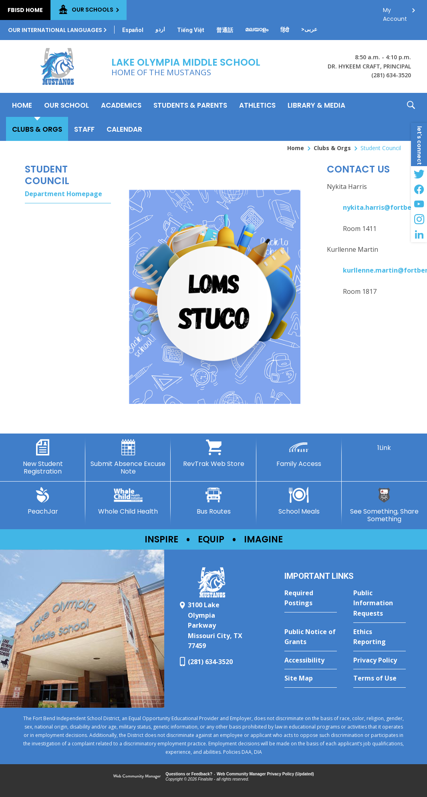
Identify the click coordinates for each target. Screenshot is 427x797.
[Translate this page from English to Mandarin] (224, 30)
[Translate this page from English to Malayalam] (256, 29)
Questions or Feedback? (188, 774)
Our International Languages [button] (55, 30)
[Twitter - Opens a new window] (419, 174)
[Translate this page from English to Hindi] (284, 30)
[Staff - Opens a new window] (84, 129)
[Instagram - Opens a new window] (419, 219)
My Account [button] (395, 12)
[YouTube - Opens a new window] (419, 204)
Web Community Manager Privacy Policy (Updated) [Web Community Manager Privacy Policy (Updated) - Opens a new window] (265, 774)
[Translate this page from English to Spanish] (132, 30)
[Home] (22, 105)
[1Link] (384, 446)
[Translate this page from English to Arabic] (309, 29)
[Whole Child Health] (128, 501)
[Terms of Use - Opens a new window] (379, 678)
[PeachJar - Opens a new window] (42, 501)
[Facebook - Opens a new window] (419, 189)
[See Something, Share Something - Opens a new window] (384, 505)
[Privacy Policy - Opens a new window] (379, 660)
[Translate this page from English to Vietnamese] (190, 30)
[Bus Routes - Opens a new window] (213, 501)
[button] (411, 117)
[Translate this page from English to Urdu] (160, 29)
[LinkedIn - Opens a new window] (419, 234)
